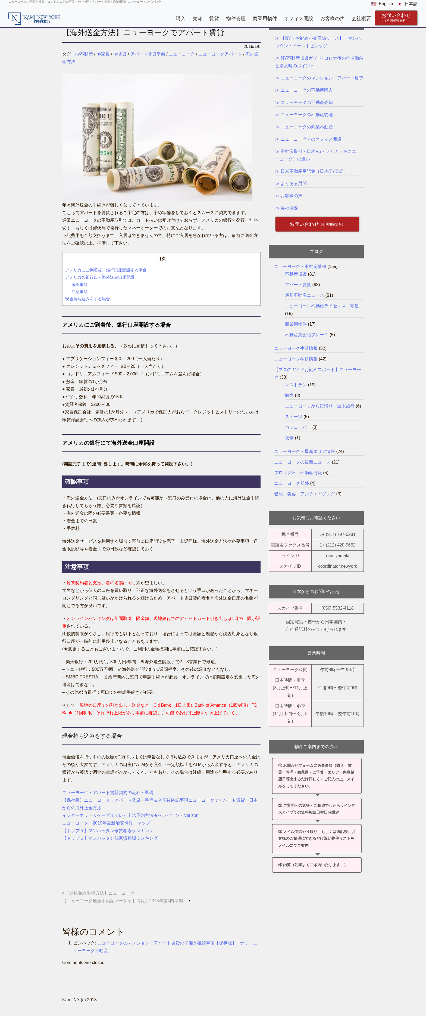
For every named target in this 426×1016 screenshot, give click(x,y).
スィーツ (293, 416)
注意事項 (80, 291)
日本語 (411, 3)
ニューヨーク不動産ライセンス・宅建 (322, 306)
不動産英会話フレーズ (306, 334)
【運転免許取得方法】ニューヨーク (98, 893)
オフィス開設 (298, 18)
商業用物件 (264, 18)
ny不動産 (84, 54)
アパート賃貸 (298, 284)
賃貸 (214, 18)
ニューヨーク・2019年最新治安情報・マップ (106, 823)
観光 (289, 395)
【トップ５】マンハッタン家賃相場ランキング (108, 830)
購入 (181, 18)
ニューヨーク (182, 54)
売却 (197, 18)
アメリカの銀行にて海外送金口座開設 (102, 277)
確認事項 (79, 284)
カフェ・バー (298, 427)
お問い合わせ (396, 17)
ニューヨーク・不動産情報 (300, 266)
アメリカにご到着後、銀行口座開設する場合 (108, 270)
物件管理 (236, 18)
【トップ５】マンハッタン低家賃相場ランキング (110, 838)
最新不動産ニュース (304, 295)
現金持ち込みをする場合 (87, 299)
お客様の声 (332, 18)
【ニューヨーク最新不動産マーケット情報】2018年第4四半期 (126, 900)
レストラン (296, 384)
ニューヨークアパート (220, 54)
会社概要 (361, 18)
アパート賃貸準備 (147, 54)
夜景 (289, 438)
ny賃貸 (120, 54)
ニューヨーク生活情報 (296, 348)
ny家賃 (103, 54)
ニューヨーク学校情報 (296, 359)
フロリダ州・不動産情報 (298, 472)
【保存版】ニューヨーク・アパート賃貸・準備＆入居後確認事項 (125, 800)
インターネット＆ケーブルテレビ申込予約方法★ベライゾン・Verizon (130, 815)
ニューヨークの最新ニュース (302, 462)
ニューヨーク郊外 (291, 483)
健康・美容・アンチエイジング (304, 494)
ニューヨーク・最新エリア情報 (304, 451)
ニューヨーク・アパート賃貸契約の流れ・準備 (108, 792)
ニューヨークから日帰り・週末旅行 (320, 406)
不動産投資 (296, 274)
